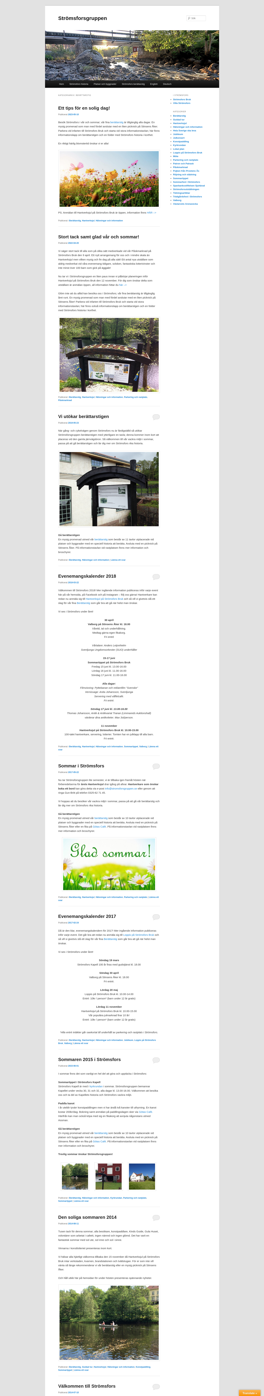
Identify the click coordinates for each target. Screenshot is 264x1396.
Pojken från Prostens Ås (186, 171)
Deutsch (167, 84)
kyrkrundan (96, 1086)
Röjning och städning (184, 174)
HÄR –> (151, 212)
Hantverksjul (88, 220)
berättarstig (116, 122)
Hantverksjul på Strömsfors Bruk (104, 598)
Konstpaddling (143, 1367)
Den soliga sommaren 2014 (87, 1217)
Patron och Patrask (183, 163)
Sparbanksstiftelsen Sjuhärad (189, 185)
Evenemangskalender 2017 (87, 916)
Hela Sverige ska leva (184, 130)
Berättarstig (75, 220)
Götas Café (99, 826)
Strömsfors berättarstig (133, 84)
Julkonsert (179, 138)
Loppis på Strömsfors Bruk (138, 934)
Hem (61, 84)
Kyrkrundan (116, 1198)
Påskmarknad (65, 400)
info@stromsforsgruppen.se (121, 788)
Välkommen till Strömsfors (87, 1386)
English (154, 84)
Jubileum (128, 1040)
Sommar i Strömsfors (81, 765)
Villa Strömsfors (181, 103)
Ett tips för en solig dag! (84, 108)
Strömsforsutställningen (186, 189)
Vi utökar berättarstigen (83, 416)
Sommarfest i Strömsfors (186, 182)
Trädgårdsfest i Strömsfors (187, 196)
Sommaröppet (131, 746)
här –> (123, 284)
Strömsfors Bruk (182, 99)
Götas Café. (146, 1111)
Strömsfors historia (78, 84)
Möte (175, 156)
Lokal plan (178, 149)
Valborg (143, 746)
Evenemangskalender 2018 (87, 576)
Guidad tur (87, 1367)
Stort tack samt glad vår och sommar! (98, 236)
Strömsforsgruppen (82, 18)
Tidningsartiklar (181, 193)
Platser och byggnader (105, 84)
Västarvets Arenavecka (185, 204)
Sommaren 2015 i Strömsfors (89, 1059)
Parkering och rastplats (135, 397)
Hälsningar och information (109, 220)
